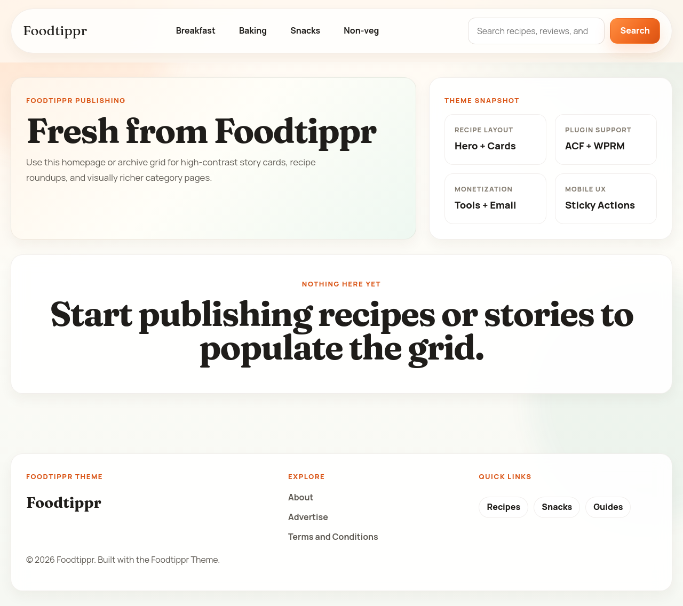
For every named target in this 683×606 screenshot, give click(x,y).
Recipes (503, 507)
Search (635, 30)
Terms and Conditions (333, 537)
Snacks (305, 30)
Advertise (308, 517)
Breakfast (196, 30)
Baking (253, 30)
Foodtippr (55, 30)
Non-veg (361, 30)
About (300, 497)
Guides (608, 507)
